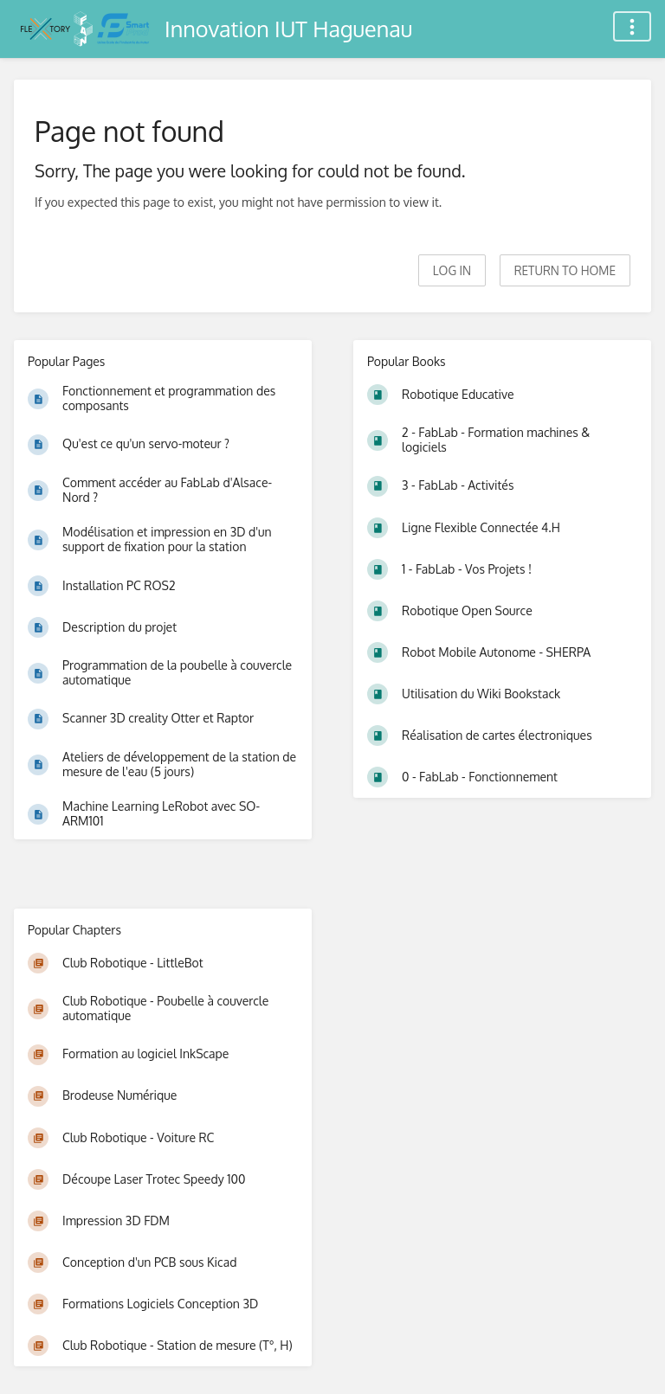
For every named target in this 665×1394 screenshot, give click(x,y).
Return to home (565, 270)
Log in (452, 270)
